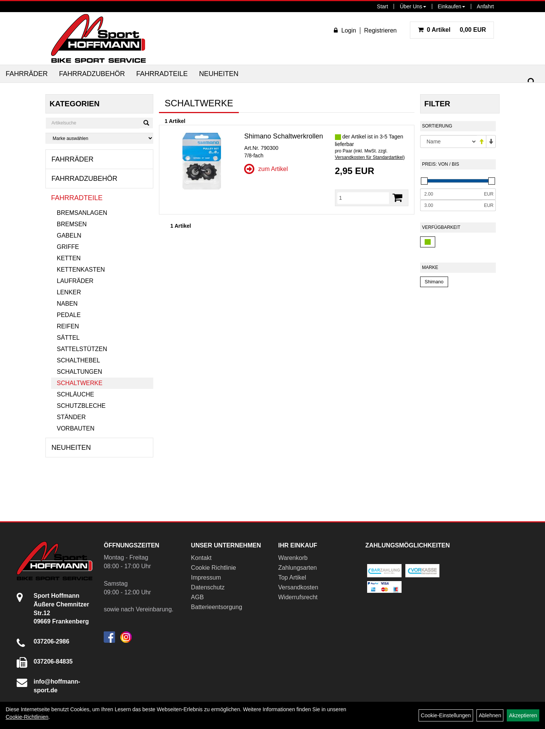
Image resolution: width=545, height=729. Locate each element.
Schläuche (75, 394)
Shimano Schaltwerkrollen (283, 136)
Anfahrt (485, 6)
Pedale (69, 315)
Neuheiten (218, 74)
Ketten (69, 258)
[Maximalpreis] (451, 205)
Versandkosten (298, 587)
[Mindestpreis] (451, 194)
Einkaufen (451, 6)
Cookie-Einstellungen (446, 715)
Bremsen (72, 224)
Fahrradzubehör (92, 74)
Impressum (206, 577)
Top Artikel (292, 577)
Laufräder (75, 281)
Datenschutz (208, 587)
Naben (67, 303)
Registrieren (380, 30)
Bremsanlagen (82, 213)
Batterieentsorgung (216, 607)
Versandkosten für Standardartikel (369, 157)
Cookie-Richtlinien (27, 717)
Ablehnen (490, 715)
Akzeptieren (523, 715)
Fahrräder (27, 74)
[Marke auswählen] (99, 138)
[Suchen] (531, 82)
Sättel (68, 337)
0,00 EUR (452, 29)
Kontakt (201, 558)
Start (382, 6)
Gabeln (69, 235)
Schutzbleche (81, 406)
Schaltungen (79, 371)
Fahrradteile (162, 74)
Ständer (71, 417)
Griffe (68, 247)
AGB (197, 597)
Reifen (68, 326)
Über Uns (413, 6)
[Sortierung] (448, 141)
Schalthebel (78, 360)
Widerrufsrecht (298, 597)
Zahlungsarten (297, 567)
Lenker (69, 292)
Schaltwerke (80, 383)
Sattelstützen (82, 349)
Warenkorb (293, 558)
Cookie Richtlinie (213, 567)
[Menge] (363, 198)
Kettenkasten (81, 269)
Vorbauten (76, 428)
